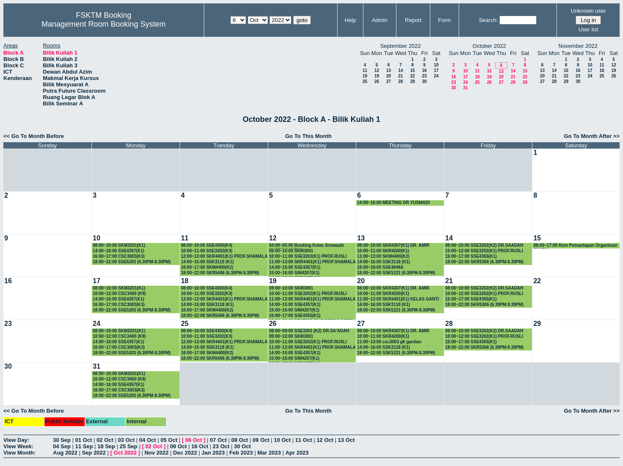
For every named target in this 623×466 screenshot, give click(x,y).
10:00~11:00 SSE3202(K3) (206, 250)
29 (412, 81)
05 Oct (169, 440)
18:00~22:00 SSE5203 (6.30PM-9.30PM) (132, 261)
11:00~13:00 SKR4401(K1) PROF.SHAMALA (312, 261)
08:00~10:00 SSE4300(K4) (206, 245)
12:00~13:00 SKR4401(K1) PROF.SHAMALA (224, 256)
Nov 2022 (156, 452)
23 (424, 76)
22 (412, 76)
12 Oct (324, 440)
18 (365, 76)
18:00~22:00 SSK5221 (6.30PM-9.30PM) (396, 272)
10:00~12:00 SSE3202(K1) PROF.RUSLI (484, 250)
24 (436, 76)
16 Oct (199, 446)
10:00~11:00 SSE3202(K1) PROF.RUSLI (308, 256)
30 (424, 81)
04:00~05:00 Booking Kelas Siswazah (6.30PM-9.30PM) (306, 245)
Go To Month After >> (592, 136)
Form (444, 20)
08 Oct (239, 440)
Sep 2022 (93, 452)
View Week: (18, 446)
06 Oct (193, 440)
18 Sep (106, 446)
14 (400, 70)
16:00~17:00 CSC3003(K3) (119, 256)
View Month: (19, 452)
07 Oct (218, 440)
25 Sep (129, 446)
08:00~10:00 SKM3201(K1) (119, 245)
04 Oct (147, 440)
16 (424, 70)
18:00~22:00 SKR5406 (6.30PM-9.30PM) (220, 272)
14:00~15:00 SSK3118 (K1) (207, 261)
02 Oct (105, 440)
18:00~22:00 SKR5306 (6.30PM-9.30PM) (484, 261)
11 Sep (84, 446)
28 (400, 81)
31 (465, 87)
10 (436, 65)
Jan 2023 (213, 452)
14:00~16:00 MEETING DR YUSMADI (393, 202)
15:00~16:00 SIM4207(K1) (294, 272)
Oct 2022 (125, 452)
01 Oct (83, 440)
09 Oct (260, 440)
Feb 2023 (241, 452)
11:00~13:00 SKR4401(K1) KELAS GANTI (398, 299)
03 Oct (126, 440)
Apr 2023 (297, 452)
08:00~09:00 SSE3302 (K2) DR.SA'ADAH (309, 330)
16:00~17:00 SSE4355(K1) (294, 315)
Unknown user (588, 11)
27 (388, 81)
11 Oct (303, 440)
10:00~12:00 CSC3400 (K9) (119, 293)
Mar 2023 (269, 452)
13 (388, 70)
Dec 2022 (185, 452)
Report (413, 20)
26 (376, 81)
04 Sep (62, 446)
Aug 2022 (65, 452)
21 (400, 76)
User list (588, 29)
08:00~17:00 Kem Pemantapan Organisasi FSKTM (575, 245)
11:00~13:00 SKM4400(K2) (383, 256)
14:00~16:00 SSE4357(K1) (118, 250)
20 (388, 76)
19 (376, 76)
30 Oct (242, 446)
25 (365, 81)
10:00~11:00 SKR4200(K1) (383, 250)
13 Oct (346, 440)
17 (436, 70)
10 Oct (282, 440)
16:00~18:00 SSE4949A (380, 267)
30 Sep (62, 440)
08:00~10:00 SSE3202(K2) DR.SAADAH (484, 245)
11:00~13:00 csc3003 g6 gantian (389, 341)
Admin (380, 20)
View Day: (16, 440)
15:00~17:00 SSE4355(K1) (470, 256)
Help (350, 20)
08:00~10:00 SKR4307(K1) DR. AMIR (393, 245)
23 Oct (221, 446)
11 (365, 70)
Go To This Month (308, 136)
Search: (488, 20)
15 (412, 70)
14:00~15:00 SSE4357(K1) (294, 267)
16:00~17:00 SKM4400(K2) (207, 267)
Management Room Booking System (104, 24)
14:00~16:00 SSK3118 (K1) (383, 261)
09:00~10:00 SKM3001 (291, 250)
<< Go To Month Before (33, 136)
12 (376, 70)
